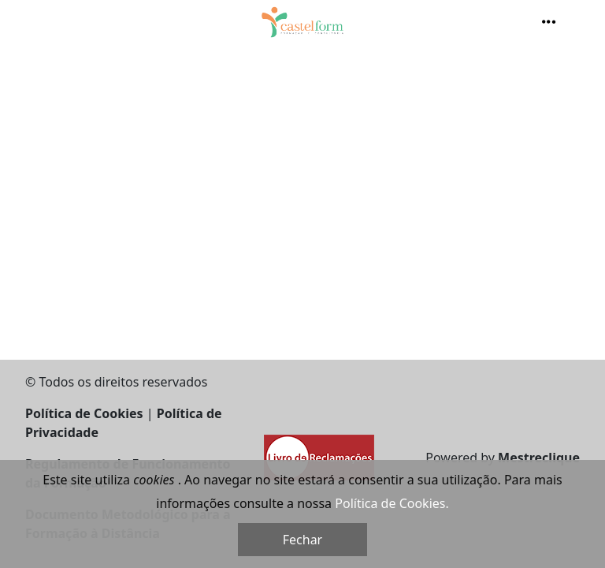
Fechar (302, 539)
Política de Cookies (84, 413)
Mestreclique (539, 457)
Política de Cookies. (391, 503)
